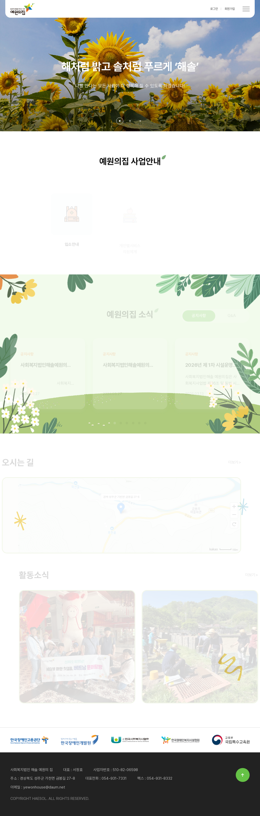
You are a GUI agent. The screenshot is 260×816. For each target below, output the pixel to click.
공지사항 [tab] (199, 317)
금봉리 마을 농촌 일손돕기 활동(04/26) (201, 646)
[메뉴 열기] (246, 8)
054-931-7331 (114, 778)
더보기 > (233, 462)
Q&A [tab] (231, 317)
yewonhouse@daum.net (44, 787)
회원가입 (230, 9)
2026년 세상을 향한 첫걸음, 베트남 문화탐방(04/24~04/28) (78, 646)
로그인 (214, 9)
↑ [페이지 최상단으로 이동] (243, 775)
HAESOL (22, 9)
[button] (120, 121)
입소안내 (71, 221)
